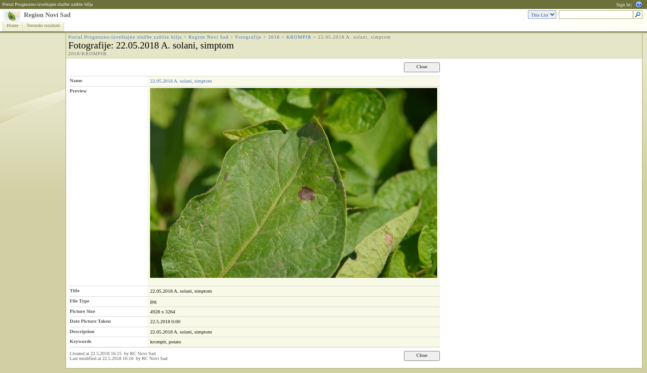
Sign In (623, 4)
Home (12, 25)
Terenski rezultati (43, 25)
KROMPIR (298, 37)
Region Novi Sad (47, 14)
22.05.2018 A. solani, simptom (181, 80)
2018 (274, 37)
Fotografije (248, 37)
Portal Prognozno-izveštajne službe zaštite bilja (47, 4)
